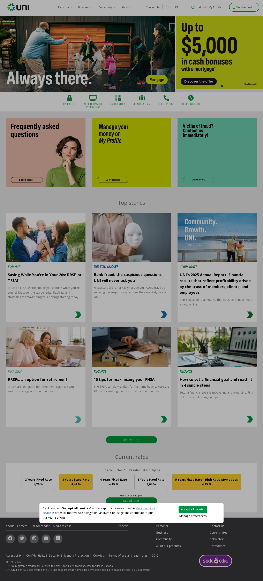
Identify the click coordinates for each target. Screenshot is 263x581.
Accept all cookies (193, 509)
